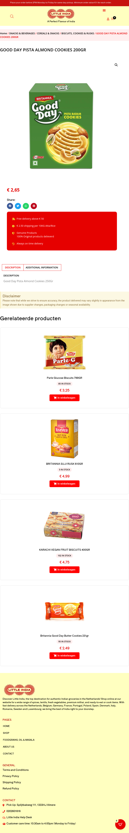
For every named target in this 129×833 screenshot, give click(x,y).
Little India (19, 698)
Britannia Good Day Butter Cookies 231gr (64, 635)
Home (3, 33)
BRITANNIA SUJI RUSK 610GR (64, 463)
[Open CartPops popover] (120, 824)
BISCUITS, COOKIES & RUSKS (77, 33)
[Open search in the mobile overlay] (12, 15)
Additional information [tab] (42, 267)
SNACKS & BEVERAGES (22, 33)
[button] (104, 10)
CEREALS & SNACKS (48, 33)
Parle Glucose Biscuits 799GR (64, 377)
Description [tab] (13, 267)
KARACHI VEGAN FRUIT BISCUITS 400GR (64, 549)
